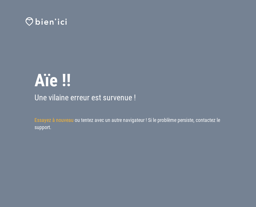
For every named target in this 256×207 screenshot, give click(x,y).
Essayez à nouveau (54, 120)
